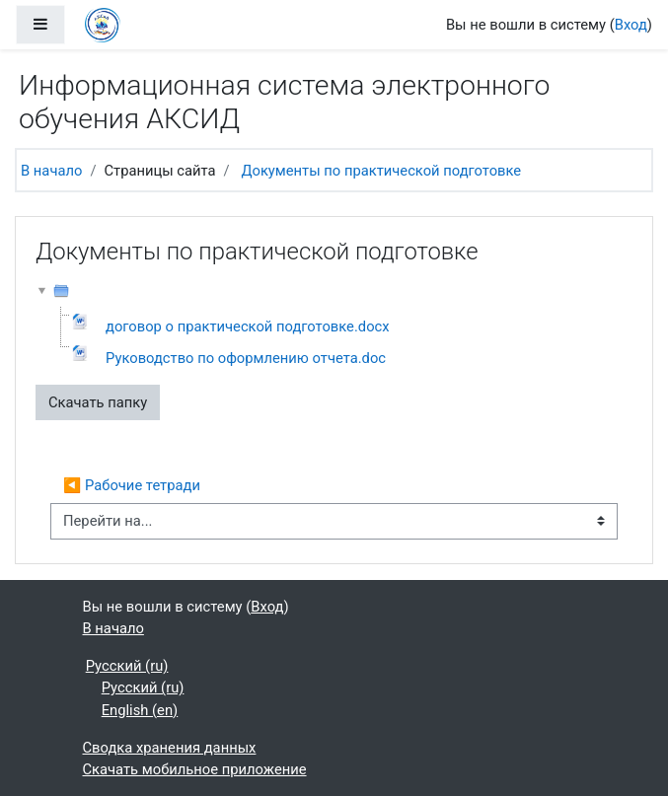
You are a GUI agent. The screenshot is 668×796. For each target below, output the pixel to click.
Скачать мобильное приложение (195, 769)
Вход (631, 25)
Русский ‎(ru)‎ (127, 666)
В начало (51, 171)
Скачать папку (97, 402)
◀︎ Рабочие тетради (131, 485)
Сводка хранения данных (170, 748)
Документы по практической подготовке (381, 171)
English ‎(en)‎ (140, 710)
